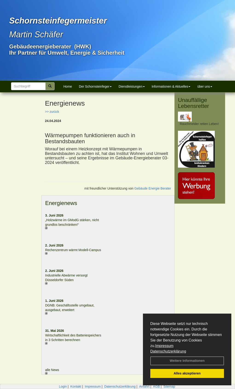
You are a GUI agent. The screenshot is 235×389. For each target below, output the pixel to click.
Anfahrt (144, 386)
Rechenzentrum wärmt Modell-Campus (73, 250)
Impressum (164, 346)
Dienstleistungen (132, 86)
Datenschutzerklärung (168, 351)
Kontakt (75, 386)
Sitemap (169, 386)
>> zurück (52, 111)
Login (63, 386)
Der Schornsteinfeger (95, 86)
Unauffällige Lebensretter (193, 103)
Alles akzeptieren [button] (187, 373)
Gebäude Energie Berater (152, 188)
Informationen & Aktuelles (171, 86)
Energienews (61, 203)
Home (68, 86)
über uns (204, 86)
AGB (156, 386)
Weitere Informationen (187, 360)
